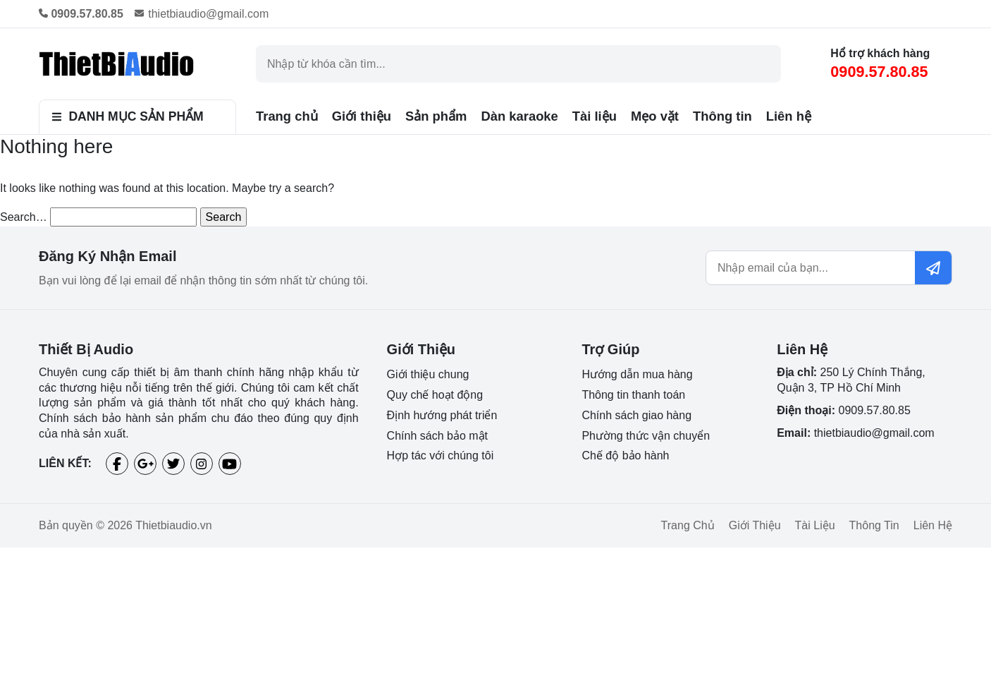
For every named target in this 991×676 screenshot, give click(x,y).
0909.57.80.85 (879, 71)
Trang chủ (287, 116)
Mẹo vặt (655, 116)
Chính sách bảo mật (437, 436)
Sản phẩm (436, 116)
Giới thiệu (361, 116)
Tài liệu (594, 116)
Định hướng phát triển (442, 415)
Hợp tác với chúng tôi (440, 455)
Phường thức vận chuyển (645, 436)
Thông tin (722, 116)
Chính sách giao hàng (636, 415)
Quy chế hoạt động (435, 395)
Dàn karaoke (519, 116)
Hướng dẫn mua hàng (636, 374)
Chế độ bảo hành (625, 455)
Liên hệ (788, 116)
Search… (23, 217)
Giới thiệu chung (428, 374)
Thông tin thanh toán (633, 395)
